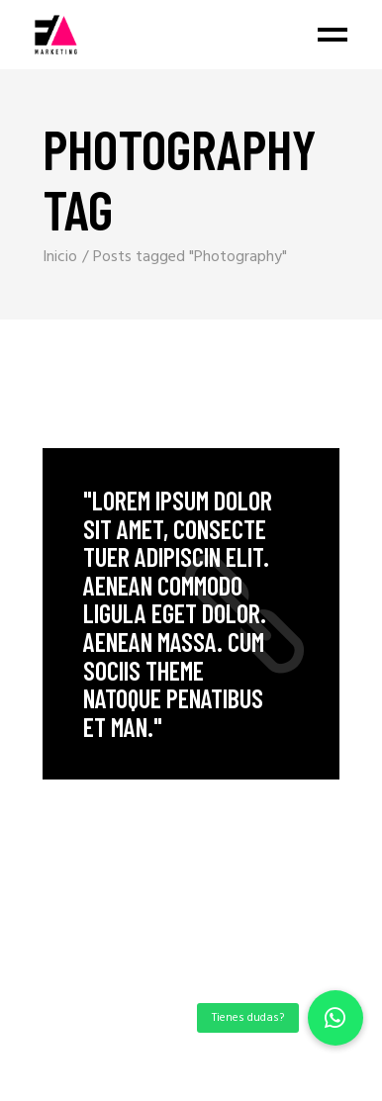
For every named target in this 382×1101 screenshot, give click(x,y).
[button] (335, 1018)
